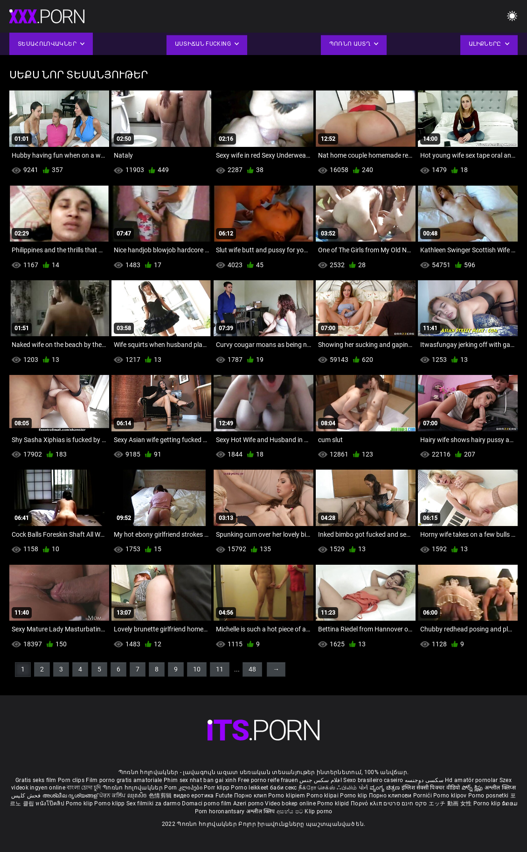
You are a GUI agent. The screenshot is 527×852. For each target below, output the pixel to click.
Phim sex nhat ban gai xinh (200, 780)
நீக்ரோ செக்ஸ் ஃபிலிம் (327, 787)
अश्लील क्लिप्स (500, 787)
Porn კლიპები (184, 787)
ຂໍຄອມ (509, 803)
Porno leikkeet (250, 787)
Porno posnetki (489, 795)
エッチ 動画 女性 (450, 803)
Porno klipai (323, 795)
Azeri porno (249, 803)
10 (197, 669)
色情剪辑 (161, 795)
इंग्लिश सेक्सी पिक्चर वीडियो (431, 787)
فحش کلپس (26, 795)
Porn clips (72, 780)
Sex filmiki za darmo (153, 803)
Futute (224, 795)
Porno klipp (110, 803)
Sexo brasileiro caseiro (373, 780)
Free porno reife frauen (268, 780)
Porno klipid (334, 803)
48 (252, 669)
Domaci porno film (206, 803)
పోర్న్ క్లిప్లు (473, 787)
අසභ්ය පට (291, 811)
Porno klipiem (287, 795)
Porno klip (354, 795)
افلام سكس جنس (320, 780)
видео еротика (193, 795)
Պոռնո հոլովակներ (133, 787)
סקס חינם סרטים (405, 803)
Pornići (423, 795)
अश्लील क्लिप (261, 811)
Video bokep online (290, 803)
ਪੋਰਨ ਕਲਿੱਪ (113, 795)
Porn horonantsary (220, 811)
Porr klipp (217, 787)
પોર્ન (363, 787)
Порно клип (251, 795)
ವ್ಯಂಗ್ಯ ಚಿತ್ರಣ (386, 787)
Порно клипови (391, 795)
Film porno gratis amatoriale (124, 780)
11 (219, 669)
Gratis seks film (35, 780)
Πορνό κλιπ (367, 803)
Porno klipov (450, 795)
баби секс (283, 787)
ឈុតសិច (138, 795)
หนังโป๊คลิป (50, 803)
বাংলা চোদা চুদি (84, 787)
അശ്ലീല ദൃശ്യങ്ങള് (70, 795)
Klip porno (318, 811)
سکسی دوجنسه (424, 780)
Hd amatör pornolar (471, 780)
